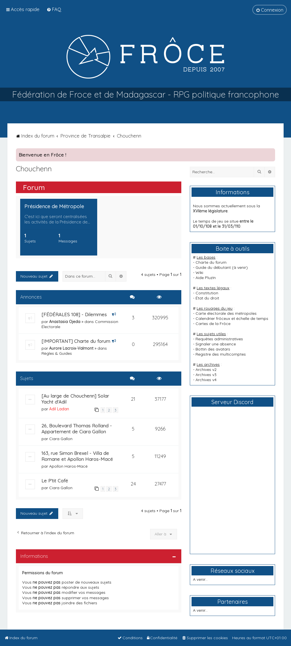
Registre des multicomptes (221, 354)
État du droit (207, 298)
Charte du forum (211, 262)
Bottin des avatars (213, 349)
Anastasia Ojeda (64, 321)
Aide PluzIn (206, 277)
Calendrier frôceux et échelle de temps (232, 318)
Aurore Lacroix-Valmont (71, 348)
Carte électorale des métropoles (226, 313)
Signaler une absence (216, 344)
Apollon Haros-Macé (68, 466)
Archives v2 (206, 369)
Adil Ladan (59, 408)
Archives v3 (206, 374)
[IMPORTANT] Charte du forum (75, 341)
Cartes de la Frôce (213, 323)
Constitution (207, 292)
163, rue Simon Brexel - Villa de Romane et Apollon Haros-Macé (77, 456)
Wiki (199, 272)
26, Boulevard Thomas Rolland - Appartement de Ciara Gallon (76, 428)
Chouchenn (34, 168)
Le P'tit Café (54, 481)
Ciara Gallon (60, 438)
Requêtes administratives (219, 338)
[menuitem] (54, 9)
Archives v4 (206, 379)
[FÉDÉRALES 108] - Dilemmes (74, 314)
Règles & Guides (56, 353)
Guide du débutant (213, 267)
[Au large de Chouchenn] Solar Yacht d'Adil (75, 399)
